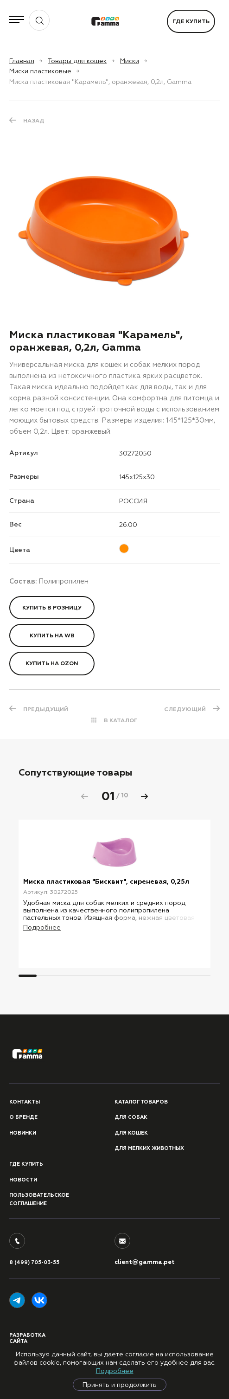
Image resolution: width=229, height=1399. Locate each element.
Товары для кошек (77, 60)
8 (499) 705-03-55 (34, 1262)
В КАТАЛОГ (121, 720)
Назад (34, 120)
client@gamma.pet (144, 1262)
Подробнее (115, 1370)
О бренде (23, 1117)
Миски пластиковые (40, 71)
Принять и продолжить (120, 1384)
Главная (21, 60)
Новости (23, 1180)
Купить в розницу (52, 607)
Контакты (24, 1102)
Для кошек (131, 1133)
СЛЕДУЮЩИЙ (185, 709)
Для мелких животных (149, 1148)
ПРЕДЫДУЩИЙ (45, 709)
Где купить (191, 21)
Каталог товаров (141, 1102)
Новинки (22, 1133)
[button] (144, 796)
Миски (129, 60)
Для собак (130, 1117)
